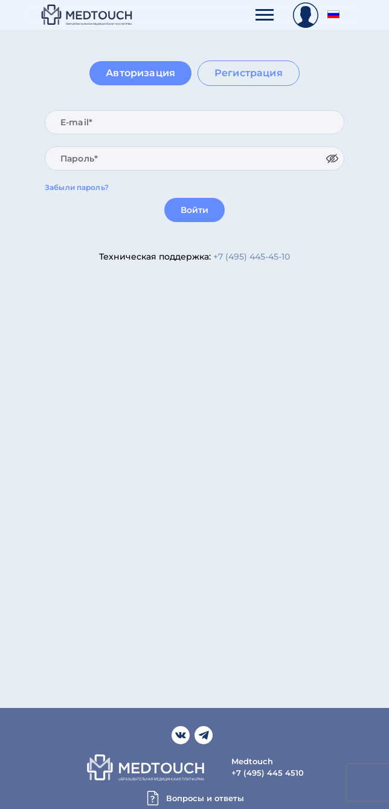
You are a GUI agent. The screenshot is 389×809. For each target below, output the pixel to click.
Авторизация (140, 73)
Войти (195, 210)
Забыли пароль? (77, 187)
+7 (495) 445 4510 (267, 773)
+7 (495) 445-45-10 (251, 256)
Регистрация (248, 73)
